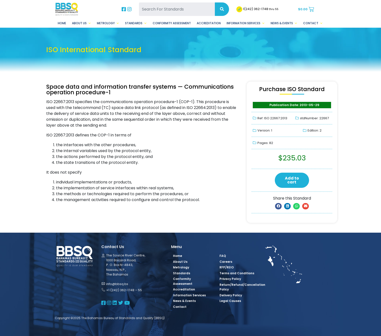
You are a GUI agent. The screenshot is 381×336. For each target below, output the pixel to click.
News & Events (284, 23)
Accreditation (209, 23)
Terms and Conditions (236, 273)
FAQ (222, 256)
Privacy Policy (230, 279)
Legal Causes (230, 301)
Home (62, 23)
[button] (278, 206)
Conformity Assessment (172, 23)
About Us (81, 23)
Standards (136, 23)
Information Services (246, 23)
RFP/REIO (226, 267)
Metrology (108, 23)
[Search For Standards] (177, 9)
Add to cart (292, 180)
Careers (225, 262)
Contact (313, 23)
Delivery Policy (230, 295)
